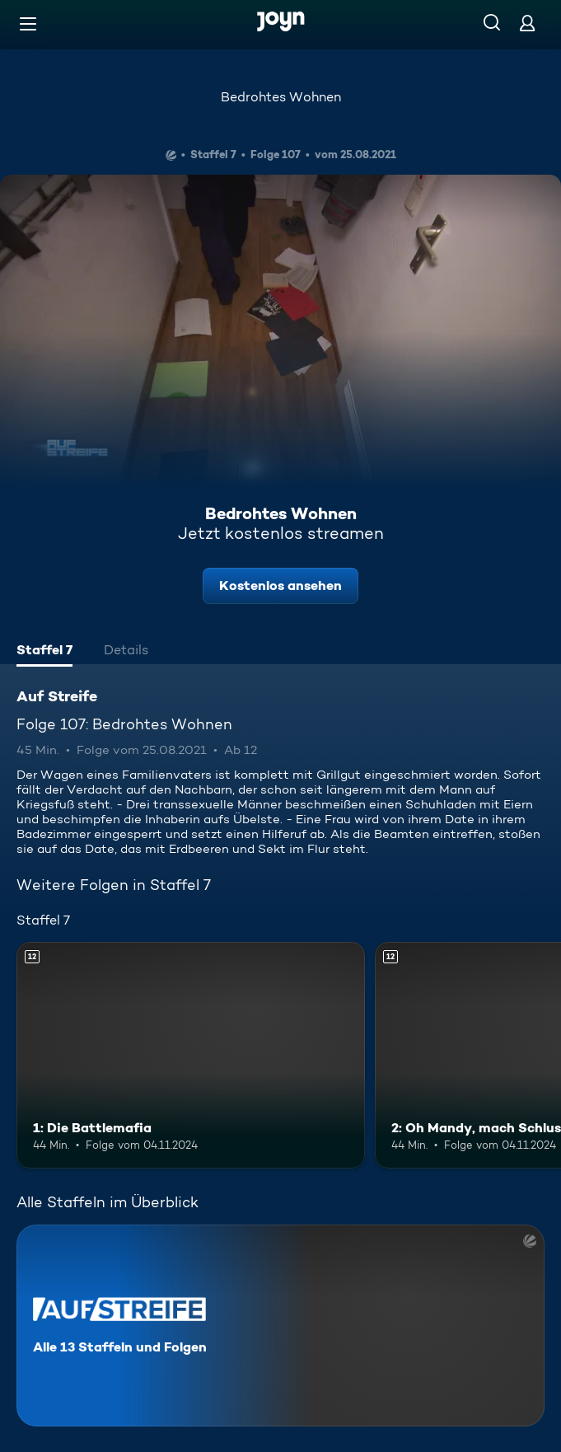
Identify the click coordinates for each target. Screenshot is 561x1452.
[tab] (44, 652)
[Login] (527, 22)
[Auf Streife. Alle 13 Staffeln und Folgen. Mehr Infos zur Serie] (280, 1325)
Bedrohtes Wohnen (281, 97)
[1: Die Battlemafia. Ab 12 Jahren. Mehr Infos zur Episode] (190, 1055)
